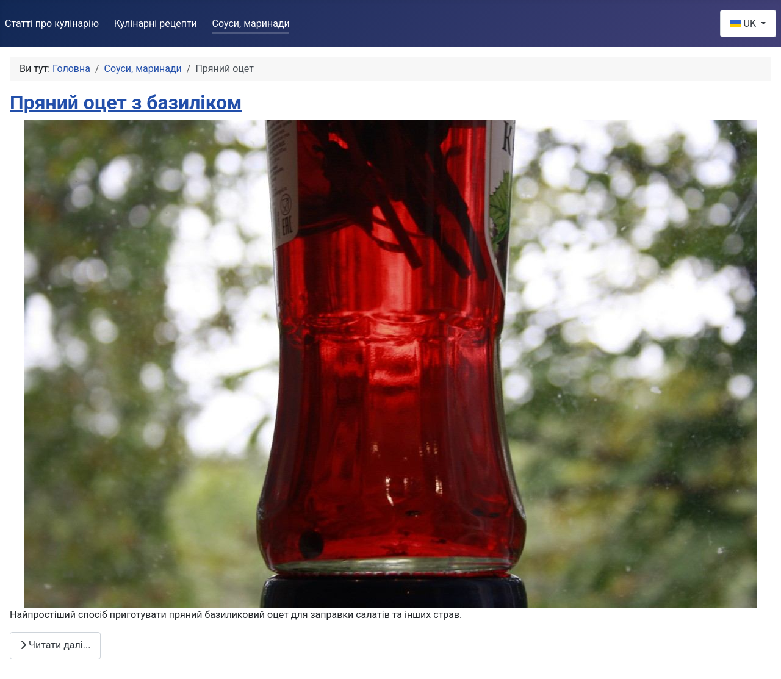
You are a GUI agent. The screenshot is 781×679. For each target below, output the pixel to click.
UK (744, 23)
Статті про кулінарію (52, 23)
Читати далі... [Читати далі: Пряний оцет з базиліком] (55, 645)
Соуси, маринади (251, 23)
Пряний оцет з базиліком (126, 102)
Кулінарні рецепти (155, 23)
